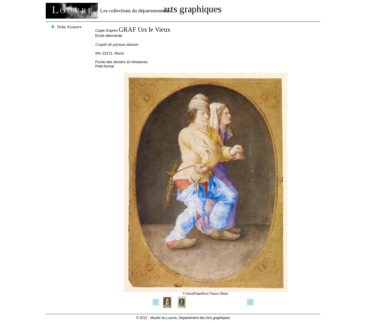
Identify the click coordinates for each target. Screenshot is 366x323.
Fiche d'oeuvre (69, 27)
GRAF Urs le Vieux (144, 29)
